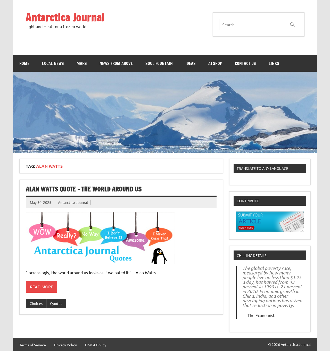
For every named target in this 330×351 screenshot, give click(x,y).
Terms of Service (32, 345)
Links (274, 63)
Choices (36, 303)
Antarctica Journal (65, 17)
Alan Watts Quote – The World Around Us (84, 189)
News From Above (116, 63)
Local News (53, 63)
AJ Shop (215, 63)
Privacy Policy (65, 345)
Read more (41, 286)
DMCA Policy (95, 345)
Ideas (190, 63)
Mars (82, 63)
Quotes (56, 303)
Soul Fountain (159, 63)
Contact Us (245, 63)
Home (24, 63)
